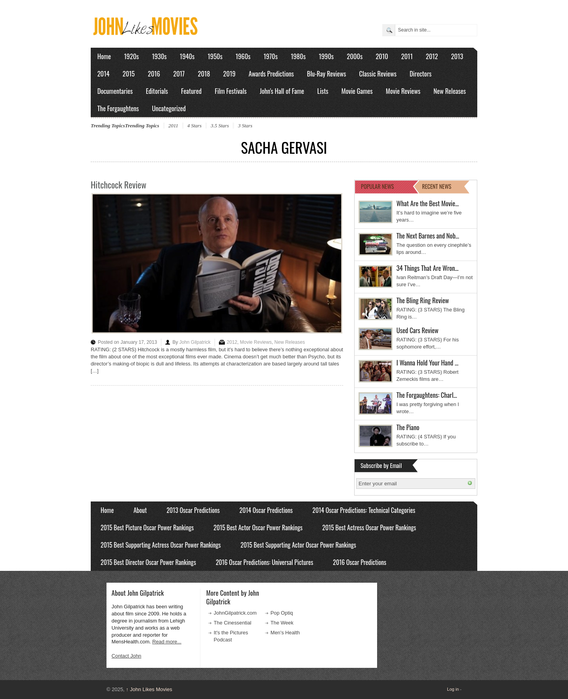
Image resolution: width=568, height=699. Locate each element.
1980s (298, 56)
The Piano (407, 427)
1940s (187, 56)
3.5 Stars (220, 126)
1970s (270, 56)
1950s (215, 56)
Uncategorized (169, 108)
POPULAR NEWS (377, 186)
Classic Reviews (378, 73)
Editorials (157, 91)
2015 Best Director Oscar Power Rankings (148, 562)
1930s (159, 56)
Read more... (166, 642)
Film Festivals (231, 91)
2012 (432, 56)
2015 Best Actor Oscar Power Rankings (258, 527)
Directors (421, 73)
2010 (382, 56)
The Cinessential (232, 623)
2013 (457, 56)
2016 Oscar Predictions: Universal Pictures (264, 562)
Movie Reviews (403, 91)
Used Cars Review (417, 330)
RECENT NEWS (436, 186)
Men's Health (285, 633)
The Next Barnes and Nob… (427, 235)
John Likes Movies (149, 689)
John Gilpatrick (194, 342)
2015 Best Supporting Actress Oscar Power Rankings (161, 545)
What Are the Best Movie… (427, 203)
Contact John (126, 656)
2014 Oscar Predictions (266, 510)
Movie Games (357, 91)
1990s (326, 56)
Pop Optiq (282, 613)
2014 (103, 73)
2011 (407, 56)
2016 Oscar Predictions (359, 562)
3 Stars (245, 126)
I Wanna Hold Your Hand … (427, 362)
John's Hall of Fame (282, 91)
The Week (282, 623)
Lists (322, 91)
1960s (242, 56)
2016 (154, 73)
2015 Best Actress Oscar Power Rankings (369, 527)
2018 (204, 73)
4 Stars (194, 126)
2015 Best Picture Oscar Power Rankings (147, 527)
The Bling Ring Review (422, 300)
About (140, 510)
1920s (131, 56)
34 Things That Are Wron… (427, 268)
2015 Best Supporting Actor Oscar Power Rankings (298, 545)
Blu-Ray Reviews (326, 73)
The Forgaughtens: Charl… (426, 395)
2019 (229, 73)
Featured (191, 91)
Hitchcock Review (118, 184)
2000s (354, 56)
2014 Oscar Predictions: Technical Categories (363, 510)
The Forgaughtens (118, 108)
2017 (179, 73)
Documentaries (115, 91)
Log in (453, 689)
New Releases (449, 91)
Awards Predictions (271, 73)
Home (104, 56)
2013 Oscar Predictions (193, 510)
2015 (129, 73)
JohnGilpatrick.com (235, 613)
